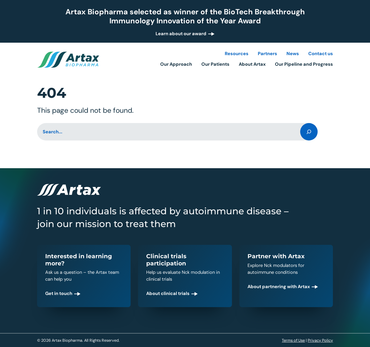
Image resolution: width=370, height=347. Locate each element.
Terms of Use (293, 340)
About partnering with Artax (278, 286)
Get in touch (58, 293)
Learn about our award (181, 34)
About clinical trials (168, 293)
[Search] (309, 131)
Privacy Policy (320, 340)
